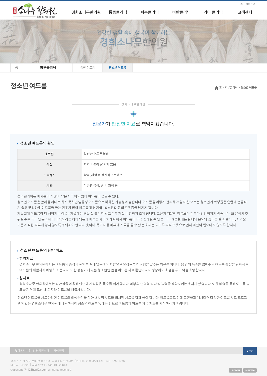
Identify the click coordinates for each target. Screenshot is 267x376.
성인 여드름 (87, 68)
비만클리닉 (181, 12)
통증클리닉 (118, 12)
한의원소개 (42, 350)
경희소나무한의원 (86, 12)
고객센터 (245, 12)
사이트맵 (250, 4)
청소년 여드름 (117, 68)
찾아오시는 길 (23, 350)
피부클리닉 (149, 12)
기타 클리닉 (213, 12)
